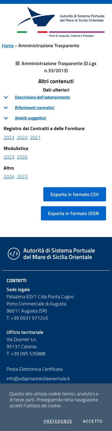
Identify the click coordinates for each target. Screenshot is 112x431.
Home (8, 45)
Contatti (17, 280)
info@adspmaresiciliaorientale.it (38, 378)
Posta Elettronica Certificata (34, 368)
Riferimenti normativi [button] (34, 107)
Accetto (92, 421)
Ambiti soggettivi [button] (30, 118)
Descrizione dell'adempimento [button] (42, 97)
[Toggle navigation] (10, 21)
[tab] (56, 97)
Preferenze (58, 421)
